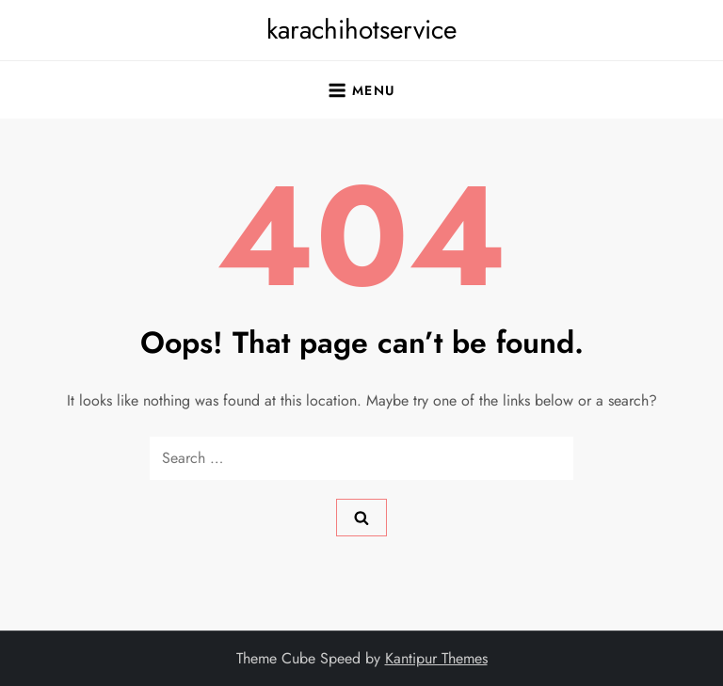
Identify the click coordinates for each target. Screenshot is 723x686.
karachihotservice (361, 29)
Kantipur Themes (436, 658)
